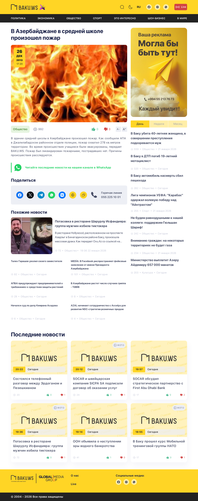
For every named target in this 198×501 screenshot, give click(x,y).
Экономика (46, 18)
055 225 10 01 (111, 197)
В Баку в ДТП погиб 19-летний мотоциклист (154, 158)
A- (118, 129)
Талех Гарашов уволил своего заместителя (36, 261)
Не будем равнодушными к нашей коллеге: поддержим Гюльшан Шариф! (157, 222)
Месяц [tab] (177, 124)
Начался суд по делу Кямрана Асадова (34, 305)
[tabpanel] (159, 203)
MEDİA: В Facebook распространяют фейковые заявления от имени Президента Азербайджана (98, 265)
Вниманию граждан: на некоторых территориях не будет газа (157, 243)
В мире (182, 18)
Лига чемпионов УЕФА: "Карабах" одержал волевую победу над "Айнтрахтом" (157, 199)
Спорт (97, 18)
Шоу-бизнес (156, 18)
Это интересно (125, 18)
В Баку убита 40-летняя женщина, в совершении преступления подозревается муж (158, 138)
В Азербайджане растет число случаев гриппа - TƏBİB (98, 285)
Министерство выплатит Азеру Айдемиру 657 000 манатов (155, 262)
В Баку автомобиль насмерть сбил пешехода (157, 178)
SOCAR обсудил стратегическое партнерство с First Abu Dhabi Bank (158, 383)
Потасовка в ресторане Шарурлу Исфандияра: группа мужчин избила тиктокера (38, 445)
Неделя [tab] (159, 124)
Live (180, 7)
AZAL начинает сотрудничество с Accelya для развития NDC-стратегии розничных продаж (98, 307)
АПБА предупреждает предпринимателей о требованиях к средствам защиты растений (37, 285)
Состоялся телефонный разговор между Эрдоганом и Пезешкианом (37, 383)
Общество (73, 18)
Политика (18, 18)
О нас (75, 475)
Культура (147, 272)
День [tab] (140, 124)
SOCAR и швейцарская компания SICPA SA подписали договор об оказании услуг (98, 383)
